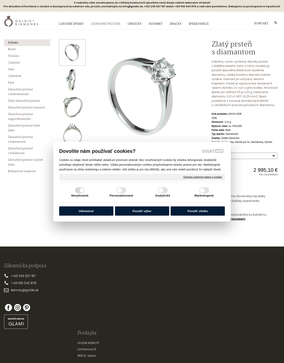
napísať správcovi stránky (129, 353)
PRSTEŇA (193, 280)
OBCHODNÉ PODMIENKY (133, 288)
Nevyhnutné (80, 195)
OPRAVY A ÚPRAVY (187, 310)
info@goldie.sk (132, 6)
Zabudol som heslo (242, 306)
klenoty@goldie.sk (24, 290)
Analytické (162, 195)
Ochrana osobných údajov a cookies (202, 176)
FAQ (121, 301)
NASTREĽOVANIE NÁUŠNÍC (191, 304)
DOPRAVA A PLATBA (131, 282)
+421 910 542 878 (23, 283)
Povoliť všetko (198, 211)
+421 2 (15, 276)
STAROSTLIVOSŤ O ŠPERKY (192, 297)
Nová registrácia (240, 303)
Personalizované (121, 195)
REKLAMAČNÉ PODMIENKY (134, 295)
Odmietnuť (86, 211)
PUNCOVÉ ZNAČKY (187, 317)
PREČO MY (125, 276)
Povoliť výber (142, 211)
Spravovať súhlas (208, 353)
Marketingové (204, 195)
